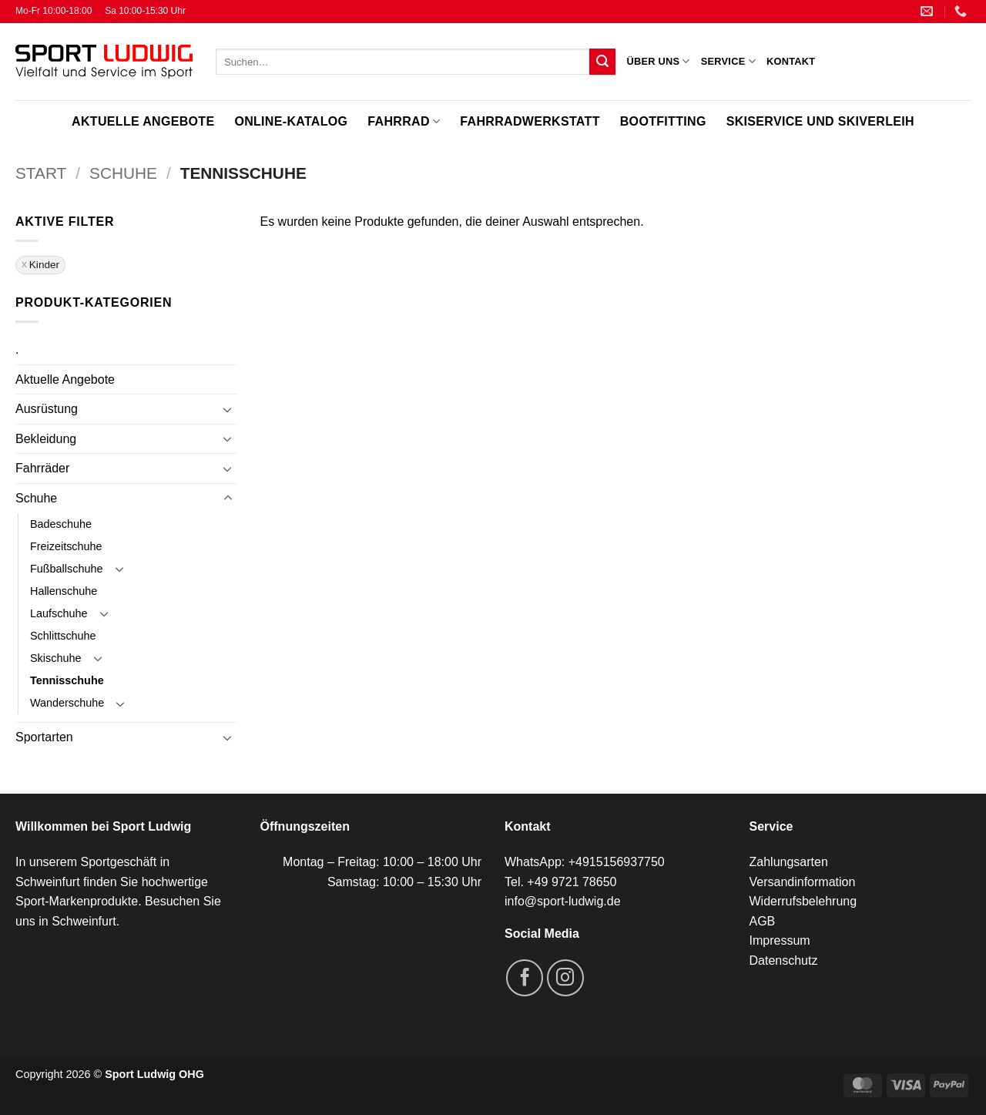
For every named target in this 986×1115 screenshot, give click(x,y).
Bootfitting (663, 121)
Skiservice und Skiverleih (820, 121)
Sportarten (44, 737)
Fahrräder (42, 468)
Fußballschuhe (66, 569)
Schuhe (123, 173)
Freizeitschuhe (66, 546)
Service (728, 61)
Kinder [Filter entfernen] (44, 264)
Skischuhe (55, 658)
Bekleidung (45, 438)
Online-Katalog (290, 121)
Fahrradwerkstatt (529, 121)
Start (40, 173)
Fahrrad (403, 121)
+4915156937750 (616, 861)
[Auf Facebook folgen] (524, 977)
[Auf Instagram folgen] (565, 977)
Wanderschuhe (67, 703)
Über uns (657, 61)
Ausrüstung (46, 408)
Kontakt (790, 61)
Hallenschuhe (63, 591)
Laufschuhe (58, 613)
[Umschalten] (228, 409)
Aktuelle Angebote (143, 121)
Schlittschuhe (63, 636)
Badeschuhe (61, 524)
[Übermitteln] (602, 62)
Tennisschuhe (67, 680)
